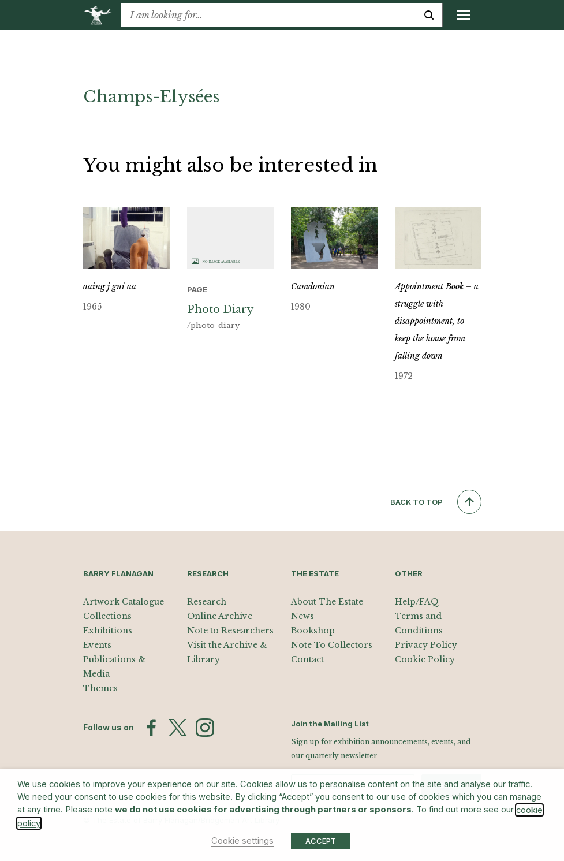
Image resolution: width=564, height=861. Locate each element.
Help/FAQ (417, 602)
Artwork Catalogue (123, 602)
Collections (107, 616)
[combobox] (268, 15)
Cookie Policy (425, 659)
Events (97, 645)
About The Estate (327, 602)
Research (206, 602)
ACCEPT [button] (320, 840)
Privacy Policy (426, 645)
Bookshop (313, 630)
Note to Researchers (230, 630)
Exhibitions (107, 630)
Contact (307, 659)
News (302, 616)
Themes (100, 688)
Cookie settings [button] (242, 841)
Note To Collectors (331, 645)
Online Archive (219, 616)
